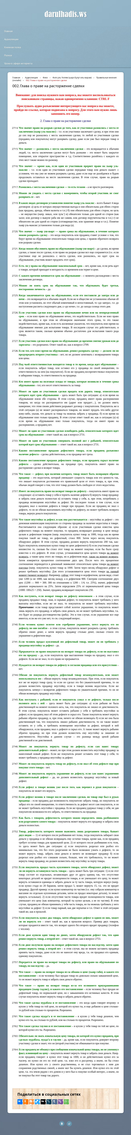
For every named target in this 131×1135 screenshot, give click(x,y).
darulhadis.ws (65, 14)
